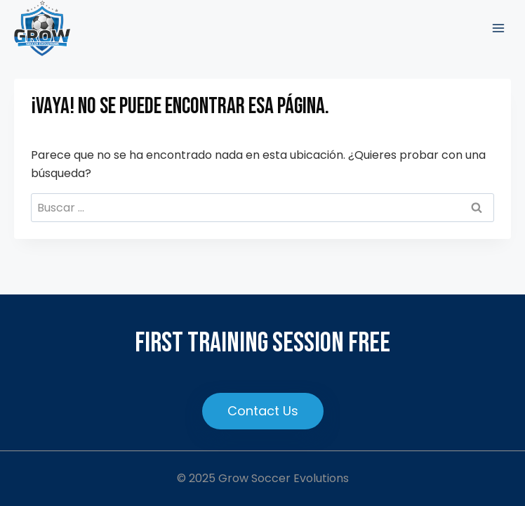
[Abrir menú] (498, 28)
